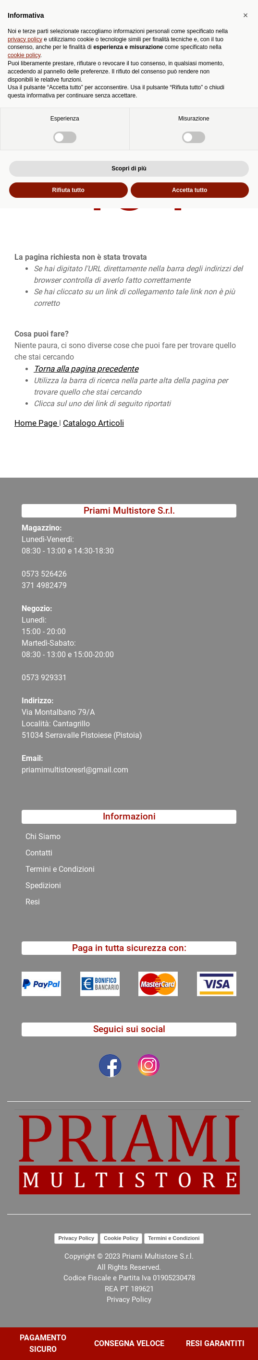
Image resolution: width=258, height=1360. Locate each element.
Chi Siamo (43, 836)
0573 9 (33, 677)
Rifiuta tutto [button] (68, 1341)
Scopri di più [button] (129, 1319)
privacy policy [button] (25, 1190)
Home (25, 79)
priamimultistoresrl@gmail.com (75, 769)
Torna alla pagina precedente (86, 368)
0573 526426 (44, 573)
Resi (32, 901)
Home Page (36, 423)
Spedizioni (43, 885)
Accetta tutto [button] (189, 1341)
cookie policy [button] (24, 1207)
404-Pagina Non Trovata (89, 79)
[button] (96, 58)
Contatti (38, 852)
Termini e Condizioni (60, 869)
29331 (56, 677)
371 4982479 (44, 585)
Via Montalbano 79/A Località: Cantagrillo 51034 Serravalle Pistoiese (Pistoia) (82, 724)
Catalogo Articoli (93, 423)
